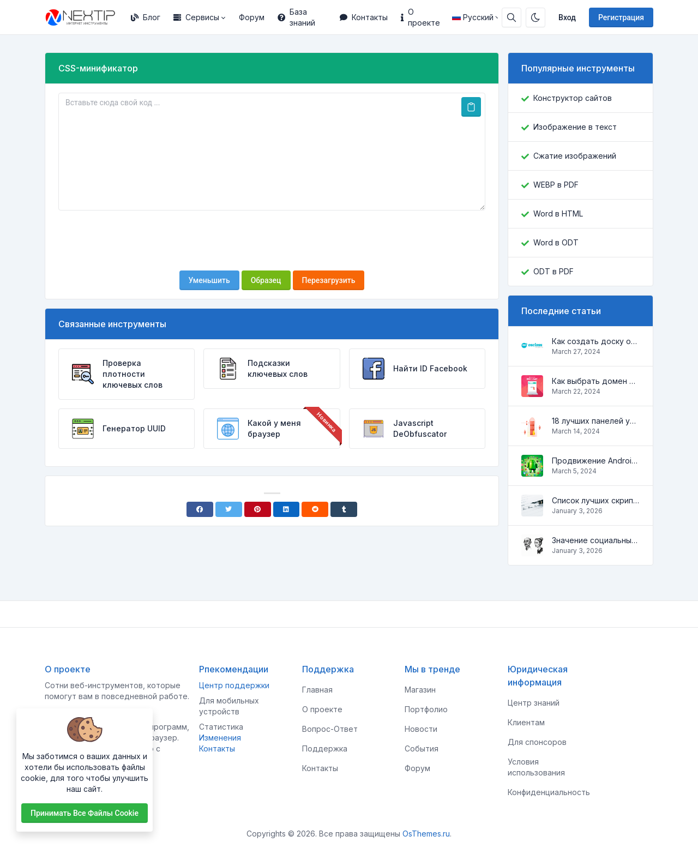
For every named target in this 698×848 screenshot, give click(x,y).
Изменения (220, 737)
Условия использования (536, 767)
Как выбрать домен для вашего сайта (596, 381)
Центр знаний (533, 702)
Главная (317, 689)
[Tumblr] (343, 509)
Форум (251, 17)
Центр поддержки (234, 685)
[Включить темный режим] (535, 17)
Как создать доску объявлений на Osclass (596, 341)
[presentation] (272, 240)
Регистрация (621, 17)
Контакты (364, 17)
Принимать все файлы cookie (85, 813)
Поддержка (324, 748)
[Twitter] (228, 509)
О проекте (420, 17)
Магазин (420, 689)
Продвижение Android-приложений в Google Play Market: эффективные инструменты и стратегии (596, 460)
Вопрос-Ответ (330, 728)
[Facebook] (199, 509)
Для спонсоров (537, 742)
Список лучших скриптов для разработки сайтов (596, 500)
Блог (145, 17)
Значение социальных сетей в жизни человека (596, 540)
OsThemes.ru (426, 833)
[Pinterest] (257, 509)
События (421, 748)
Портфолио (426, 709)
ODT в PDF (553, 271)
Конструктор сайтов (572, 98)
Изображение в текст (575, 126)
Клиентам (526, 722)
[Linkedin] (286, 509)
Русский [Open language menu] (473, 17)
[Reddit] (315, 509)
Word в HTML (558, 213)
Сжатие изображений (574, 155)
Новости (421, 728)
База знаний (296, 17)
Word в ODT (556, 242)
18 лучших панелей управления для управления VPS (596, 420)
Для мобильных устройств (229, 706)
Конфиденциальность (549, 792)
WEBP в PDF (556, 184)
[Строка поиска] (511, 17)
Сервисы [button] (196, 17)
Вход (567, 17)
